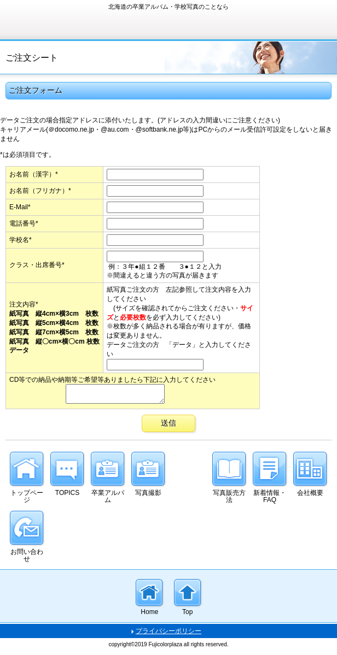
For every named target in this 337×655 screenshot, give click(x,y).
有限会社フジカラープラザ (87, 19)
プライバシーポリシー (168, 634)
